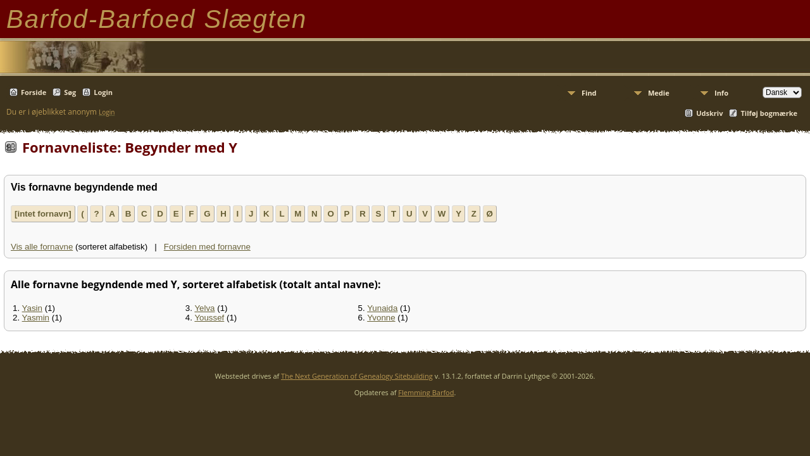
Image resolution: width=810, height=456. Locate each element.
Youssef (209, 317)
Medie (659, 93)
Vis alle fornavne (42, 246)
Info (721, 93)
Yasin (32, 308)
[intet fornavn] (43, 213)
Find (589, 93)
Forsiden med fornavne (207, 246)
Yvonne (381, 317)
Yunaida (382, 308)
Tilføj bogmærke (768, 113)
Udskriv (709, 113)
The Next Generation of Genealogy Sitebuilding (357, 376)
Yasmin (35, 317)
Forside (33, 92)
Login (103, 92)
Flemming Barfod (426, 392)
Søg (70, 92)
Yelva (204, 308)
